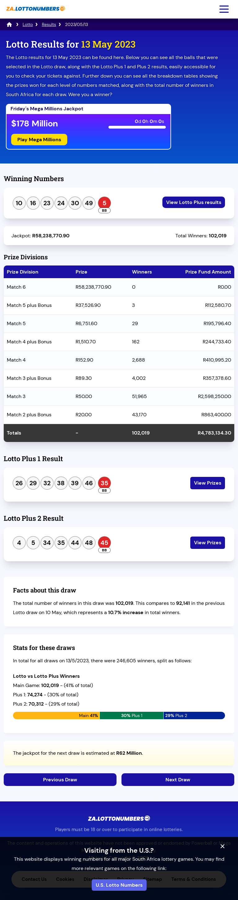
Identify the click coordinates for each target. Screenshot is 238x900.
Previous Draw (60, 779)
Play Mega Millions (39, 139)
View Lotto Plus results (193, 202)
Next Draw (177, 779)
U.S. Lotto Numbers (119, 885)
